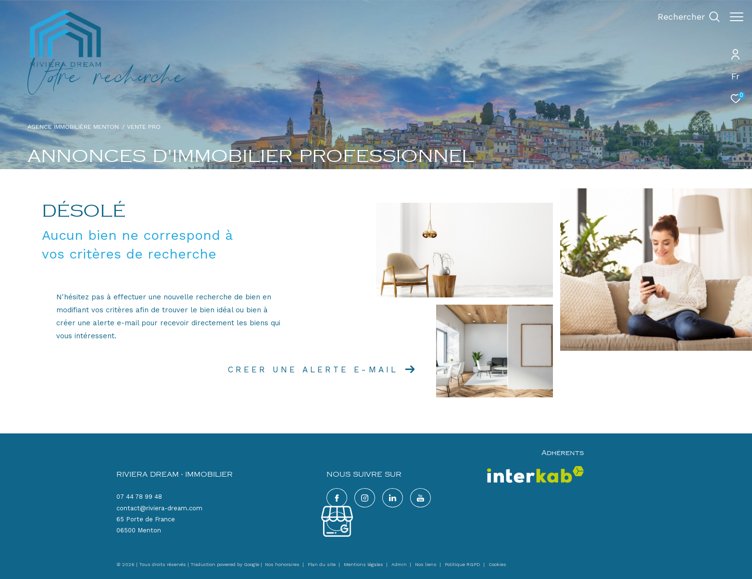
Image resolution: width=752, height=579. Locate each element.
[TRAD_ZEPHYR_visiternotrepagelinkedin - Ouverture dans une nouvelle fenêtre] (392, 497)
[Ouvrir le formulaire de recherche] (684, 17)
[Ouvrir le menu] (736, 17)
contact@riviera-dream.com (159, 508)
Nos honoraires (282, 564)
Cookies (497, 564)
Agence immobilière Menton (73, 126)
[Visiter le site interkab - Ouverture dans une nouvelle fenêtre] (535, 474)
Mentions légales (364, 564)
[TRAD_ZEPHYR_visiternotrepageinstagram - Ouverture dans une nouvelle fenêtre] (364, 497)
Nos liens (426, 564)
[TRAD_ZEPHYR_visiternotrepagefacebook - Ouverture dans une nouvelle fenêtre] (336, 497)
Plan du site (322, 564)
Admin (399, 564)
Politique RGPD (462, 564)
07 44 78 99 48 (139, 496)
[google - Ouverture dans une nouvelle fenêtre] (420, 497)
